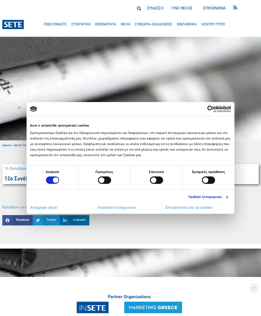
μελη (125, 24)
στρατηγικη (81, 24)
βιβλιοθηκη (187, 24)
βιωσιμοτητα (105, 24)
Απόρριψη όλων (43, 208)
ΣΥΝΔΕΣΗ (155, 8)
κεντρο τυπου (213, 24)
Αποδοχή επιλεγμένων (117, 208)
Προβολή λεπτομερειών (205, 197)
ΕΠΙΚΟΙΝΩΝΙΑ (214, 8)
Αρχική (6, 145)
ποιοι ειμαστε (55, 24)
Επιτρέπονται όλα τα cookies (189, 208)
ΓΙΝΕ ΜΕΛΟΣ (182, 8)
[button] (139, 8)
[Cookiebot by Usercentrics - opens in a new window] (211, 109)
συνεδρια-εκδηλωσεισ (153, 24)
